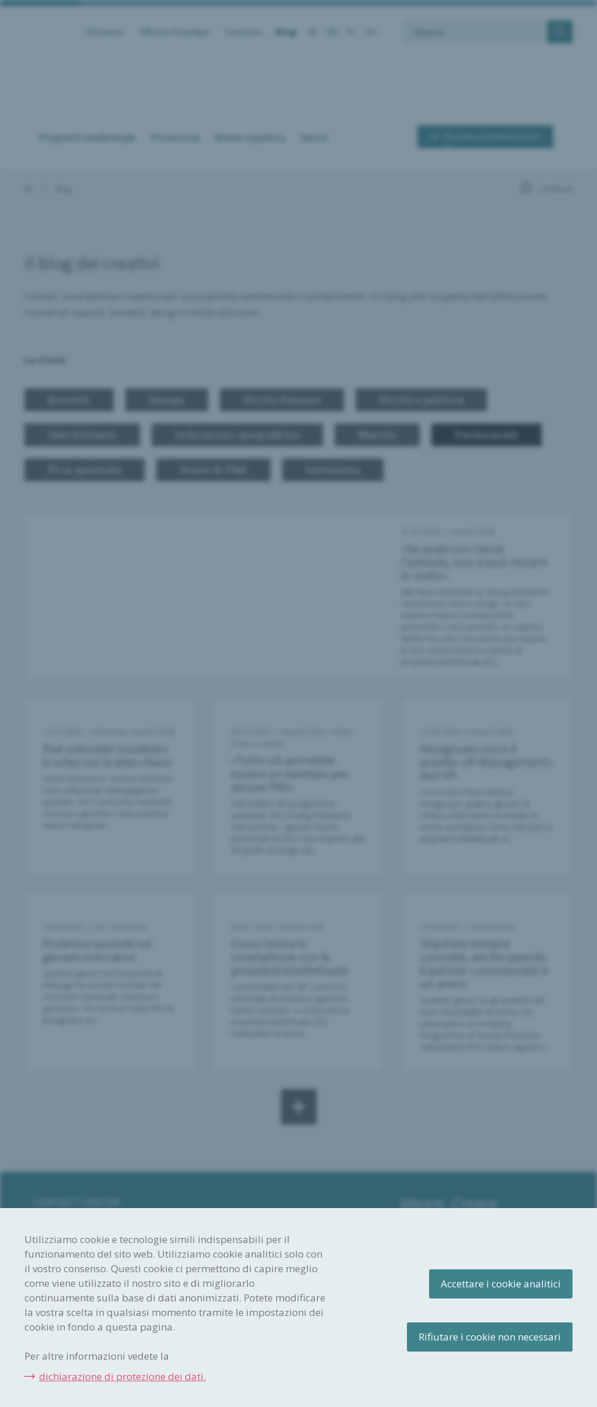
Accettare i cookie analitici (501, 1283)
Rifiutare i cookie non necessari (490, 1336)
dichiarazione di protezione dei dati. (122, 1376)
